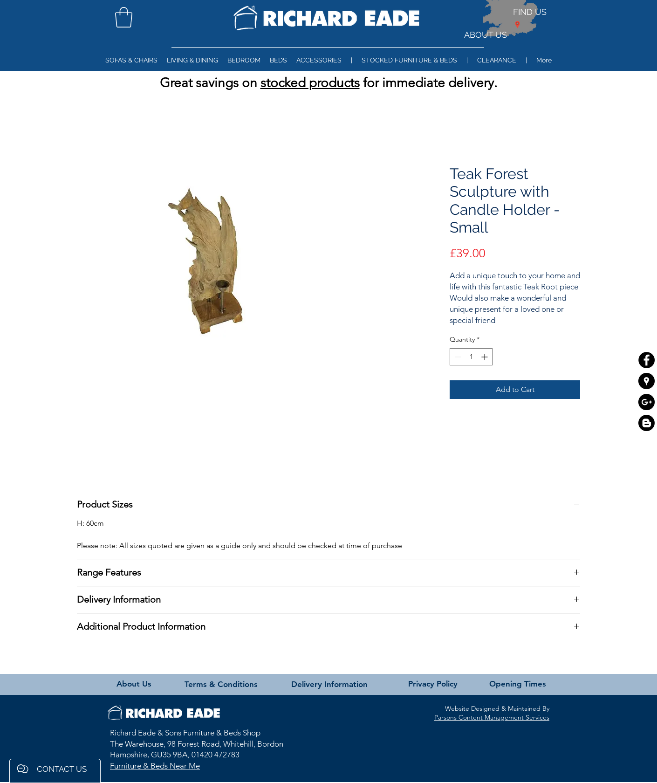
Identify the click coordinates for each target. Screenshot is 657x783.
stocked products (310, 82)
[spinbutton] (471, 357)
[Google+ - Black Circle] (646, 402)
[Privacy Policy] (433, 684)
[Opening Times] (517, 684)
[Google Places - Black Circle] (646, 381)
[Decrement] (457, 357)
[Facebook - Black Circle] (646, 360)
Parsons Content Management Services (491, 717)
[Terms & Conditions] (221, 685)
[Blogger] (646, 423)
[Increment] (485, 357)
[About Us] (134, 684)
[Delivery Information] (329, 685)
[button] (123, 17)
